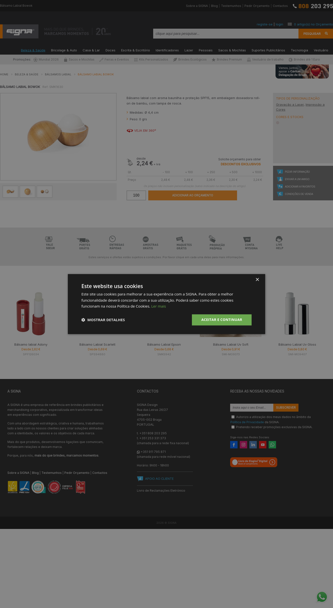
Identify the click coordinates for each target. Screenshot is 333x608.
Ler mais (158, 306)
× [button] (257, 280)
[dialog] (166, 304)
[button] (103, 320)
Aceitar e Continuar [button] (221, 319)
